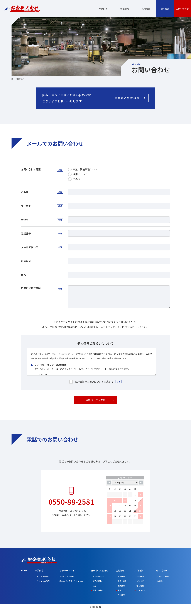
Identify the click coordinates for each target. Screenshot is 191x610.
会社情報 (124, 8)
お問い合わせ (182, 8)
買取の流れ (97, 581)
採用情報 (146, 8)
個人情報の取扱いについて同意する (94, 381)
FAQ (94, 585)
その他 (74, 179)
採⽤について (77, 174)
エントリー (140, 590)
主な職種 (140, 576)
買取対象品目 (98, 576)
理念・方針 (122, 581)
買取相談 (165, 8)
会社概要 (121, 576)
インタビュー (141, 581)
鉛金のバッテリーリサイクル (71, 581)
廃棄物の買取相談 (99, 570)
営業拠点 (121, 585)
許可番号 (121, 594)
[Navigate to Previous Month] (109, 482)
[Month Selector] (125, 482)
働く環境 (140, 585)
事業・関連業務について (84, 169)
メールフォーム (163, 576)
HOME (24, 570)
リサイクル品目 (43, 581)
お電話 (159, 581)
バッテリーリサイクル (68, 570)
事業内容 (103, 8)
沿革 (119, 590)
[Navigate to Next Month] (141, 482)
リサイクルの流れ (66, 576)
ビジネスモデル (43, 576)
